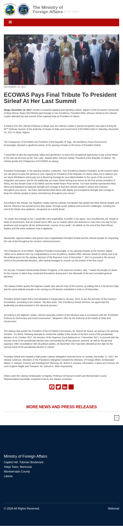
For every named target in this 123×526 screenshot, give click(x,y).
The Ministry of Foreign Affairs (48, 7)
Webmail (113, 508)
